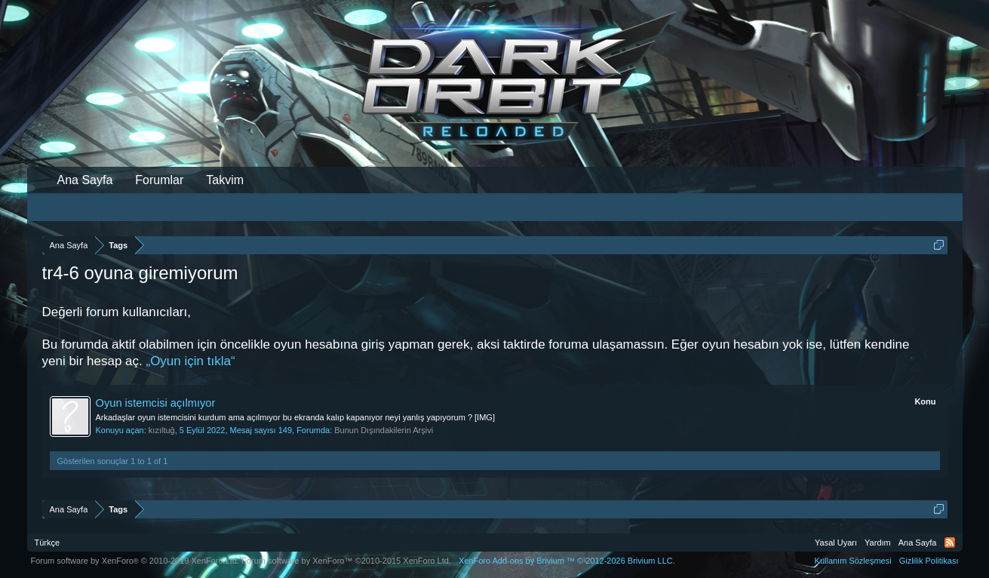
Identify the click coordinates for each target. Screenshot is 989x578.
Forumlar (159, 180)
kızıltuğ (162, 430)
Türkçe (47, 542)
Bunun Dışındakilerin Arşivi (383, 430)
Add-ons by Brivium (567, 560)
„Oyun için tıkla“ (190, 361)
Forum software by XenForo (135, 560)
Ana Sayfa (85, 180)
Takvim (225, 180)
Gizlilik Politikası (929, 560)
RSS (949, 542)
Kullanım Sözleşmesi (853, 560)
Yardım (878, 542)
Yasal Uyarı (836, 542)
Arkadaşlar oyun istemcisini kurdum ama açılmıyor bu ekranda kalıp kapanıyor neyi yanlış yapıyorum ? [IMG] (295, 417)
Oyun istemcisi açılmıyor (156, 403)
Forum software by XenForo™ (346, 560)
